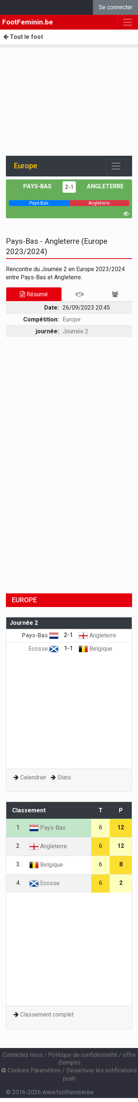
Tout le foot (23, 36)
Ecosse (43, 648)
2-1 (69, 187)
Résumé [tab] (34, 294)
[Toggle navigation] (116, 166)
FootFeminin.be (27, 22)
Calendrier (33, 777)
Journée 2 (75, 331)
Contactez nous (23, 1054)
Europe (72, 319)
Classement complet (47, 1014)
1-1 (68, 648)
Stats (64, 777)
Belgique (95, 648)
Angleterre (105, 186)
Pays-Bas (37, 186)
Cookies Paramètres (31, 1070)
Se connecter (115, 7)
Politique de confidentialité (82, 1054)
